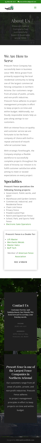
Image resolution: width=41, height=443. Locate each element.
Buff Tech (11, 248)
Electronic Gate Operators (18, 224)
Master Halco (13, 245)
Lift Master (12, 239)
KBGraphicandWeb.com (25, 440)
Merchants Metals (15, 242)
